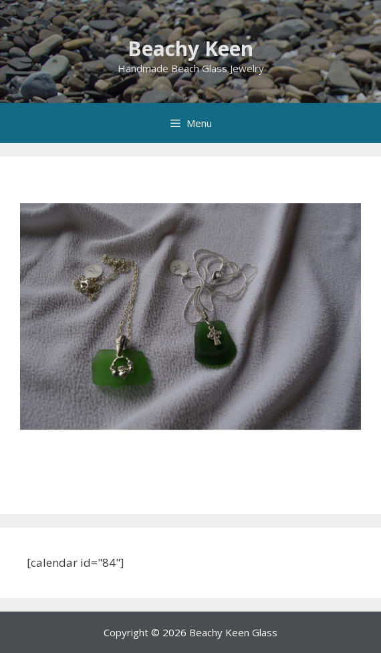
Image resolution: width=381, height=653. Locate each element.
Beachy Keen (190, 48)
